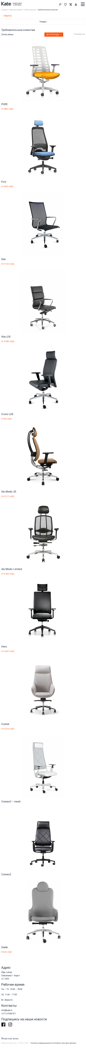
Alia (3, 259)
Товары (43, 21)
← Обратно (6, 16)
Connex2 (6, 874)
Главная (4, 10)
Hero (4, 646)
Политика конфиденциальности (42, 1043)
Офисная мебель (15, 10)
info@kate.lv (6, 1010)
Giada (4, 947)
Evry (3, 181)
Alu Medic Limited (11, 569)
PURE (4, 104)
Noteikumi (57, 1043)
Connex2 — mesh (10, 801)
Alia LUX (6, 336)
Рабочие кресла (30, 10)
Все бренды (53, 34)
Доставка (65, 1043)
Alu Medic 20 (8, 491)
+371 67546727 (8, 1013)
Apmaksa (72, 1043)
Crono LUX (7, 414)
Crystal (5, 724)
